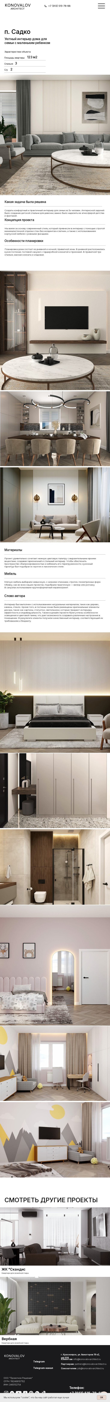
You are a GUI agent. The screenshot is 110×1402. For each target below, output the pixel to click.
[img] (101, 5)
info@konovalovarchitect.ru (87, 1359)
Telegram (39, 1361)
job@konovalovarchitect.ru (90, 1368)
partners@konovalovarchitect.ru (90, 1364)
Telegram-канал (43, 1367)
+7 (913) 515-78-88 (59, 5)
